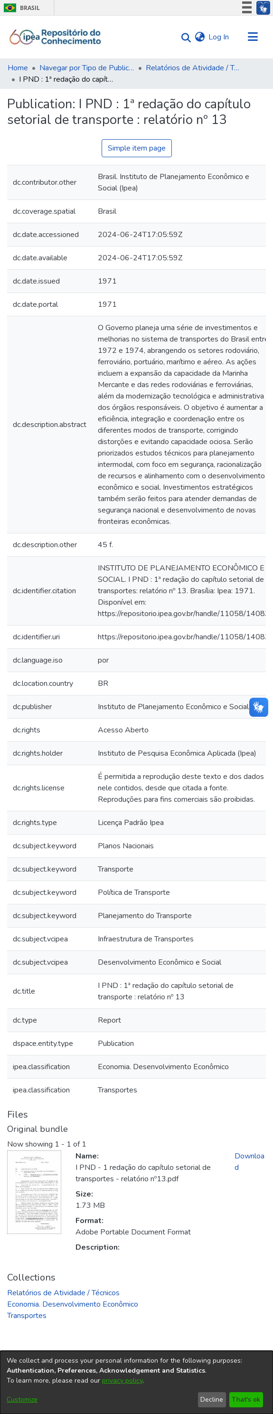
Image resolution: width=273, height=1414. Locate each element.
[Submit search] (183, 37)
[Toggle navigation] (252, 37)
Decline (211, 1399)
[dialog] (136, 1382)
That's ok (246, 1399)
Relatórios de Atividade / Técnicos (193, 68)
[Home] (55, 37)
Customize (22, 1399)
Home (18, 68)
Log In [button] (219, 37)
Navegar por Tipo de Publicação (86, 68)
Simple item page (137, 148)
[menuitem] (200, 37)
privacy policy (122, 1380)
